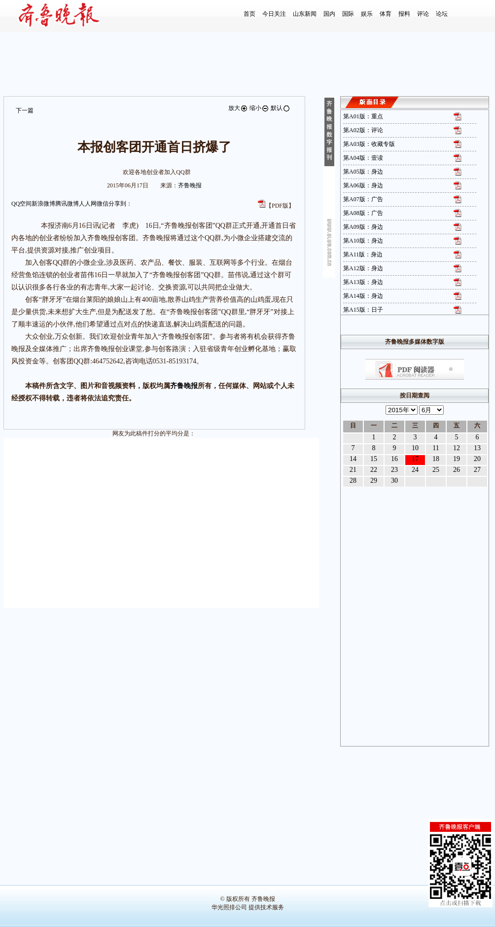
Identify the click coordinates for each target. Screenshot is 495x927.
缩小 (259, 108)
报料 (404, 13)
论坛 (442, 13)
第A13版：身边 (363, 282)
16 (394, 459)
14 (353, 459)
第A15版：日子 (363, 309)
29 (373, 480)
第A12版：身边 (363, 268)
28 (353, 480)
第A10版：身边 (363, 240)
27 (477, 469)
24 (415, 469)
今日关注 (274, 13)
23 (394, 469)
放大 (238, 108)
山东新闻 (305, 13)
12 (456, 448)
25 (435, 469)
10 (415, 448)
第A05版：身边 (363, 171)
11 (435, 448)
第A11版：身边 (363, 254)
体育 (385, 13)
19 (456, 459)
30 (394, 480)
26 (456, 469)
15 (373, 459)
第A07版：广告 (363, 199)
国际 (348, 13)
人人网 (88, 203)
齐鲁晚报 (190, 185)
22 (373, 469)
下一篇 (25, 110)
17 (415, 459)
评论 (423, 13)
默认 (280, 108)
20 (477, 459)
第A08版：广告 (363, 213)
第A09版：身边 (363, 226)
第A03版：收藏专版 (369, 144)
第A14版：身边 (363, 295)
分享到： (120, 203)
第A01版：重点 (363, 116)
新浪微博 (43, 203)
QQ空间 (21, 203)
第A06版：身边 (363, 185)
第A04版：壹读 (363, 157)
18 (435, 459)
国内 (329, 13)
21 (353, 469)
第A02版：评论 (363, 130)
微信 (102, 203)
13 (477, 448)
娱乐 (367, 13)
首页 (249, 13)
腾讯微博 (67, 203)
